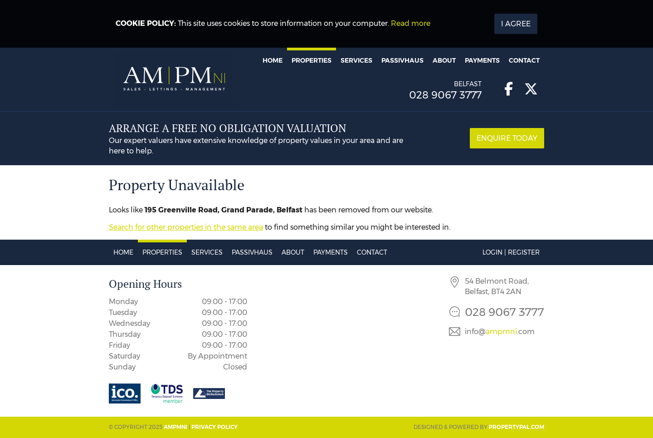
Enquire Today (507, 138)
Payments (482, 60)
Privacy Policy (214, 426)
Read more (410, 23)
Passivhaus (402, 60)
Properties (311, 60)
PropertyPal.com (516, 426)
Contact (524, 60)
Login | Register (511, 252)
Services (356, 60)
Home (273, 60)
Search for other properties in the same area (186, 227)
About (444, 60)
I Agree (516, 24)
